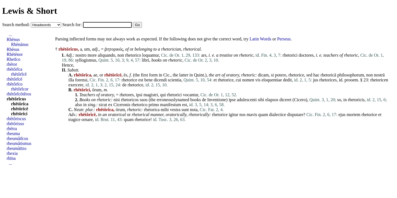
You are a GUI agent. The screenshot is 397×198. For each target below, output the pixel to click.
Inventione (216, 99)
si (272, 75)
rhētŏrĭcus (16, 99)
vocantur (190, 94)
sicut (103, 104)
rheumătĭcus (17, 138)
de (124, 84)
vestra (175, 109)
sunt (185, 109)
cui (238, 80)
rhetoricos (130, 99)
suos (143, 99)
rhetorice (296, 75)
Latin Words (260, 39)
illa (71, 80)
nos (242, 114)
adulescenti (247, 99)
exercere (75, 84)
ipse (232, 99)
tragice (74, 119)
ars (203, 55)
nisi (117, 99)
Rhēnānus (19, 44)
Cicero (300, 99)
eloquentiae (272, 80)
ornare (87, 119)
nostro (81, 55)
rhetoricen (379, 80)
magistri (150, 94)
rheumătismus (19, 143)
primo (154, 104)
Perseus (284, 39)
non (120, 55)
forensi (81, 80)
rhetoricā (328, 75)
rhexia (12, 153)
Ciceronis (122, 104)
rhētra (12, 128)
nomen (248, 80)
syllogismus (85, 60)
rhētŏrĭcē (19, 74)
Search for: (72, 24)
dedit (287, 80)
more (92, 55)
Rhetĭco (13, 59)
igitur (233, 114)
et (215, 80)
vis (258, 80)
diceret (285, 99)
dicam (263, 75)
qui (163, 94)
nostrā (379, 75)
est (140, 80)
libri (145, 60)
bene (148, 80)
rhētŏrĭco (15, 84)
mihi (165, 109)
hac (316, 75)
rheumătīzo (16, 148)
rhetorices (328, 80)
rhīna (11, 158)
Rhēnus (13, 39)
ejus (341, 114)
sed (309, 75)
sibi (261, 99)
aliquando (106, 55)
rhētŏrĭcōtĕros (19, 94)
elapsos (271, 99)
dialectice (277, 114)
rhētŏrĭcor (19, 89)
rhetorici (290, 55)
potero (280, 75)
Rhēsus (13, 49)
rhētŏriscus (16, 118)
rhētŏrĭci (19, 113)
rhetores (127, 94)
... (10, 34)
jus (315, 80)
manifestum (170, 104)
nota (194, 109)
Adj (69, 55)
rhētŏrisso (15, 123)
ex (110, 104)
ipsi (139, 94)
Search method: (16, 24)
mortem (353, 114)
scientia (174, 80)
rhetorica (152, 109)
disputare (295, 114)
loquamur (150, 55)
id (340, 80)
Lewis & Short (29, 11)
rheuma (13, 133)
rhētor (12, 64)
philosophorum (350, 75)
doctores (306, 55)
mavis (252, 114)
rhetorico (133, 55)
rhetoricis (356, 99)
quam (263, 114)
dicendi (160, 80)
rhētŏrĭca (14, 69)
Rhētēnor (15, 54)
